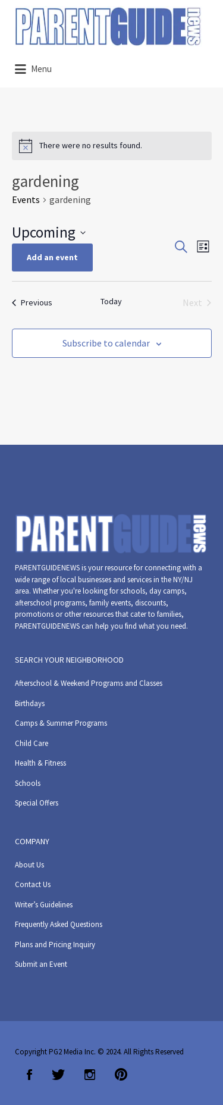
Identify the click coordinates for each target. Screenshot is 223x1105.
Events (26, 199)
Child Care (31, 743)
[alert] (112, 146)
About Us (29, 865)
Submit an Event (41, 964)
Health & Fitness (40, 763)
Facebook (29, 1074)
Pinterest (121, 1074)
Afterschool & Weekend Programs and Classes (88, 683)
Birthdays (30, 703)
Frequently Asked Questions (58, 924)
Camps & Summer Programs (61, 723)
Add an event (52, 257)
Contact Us (33, 884)
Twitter (58, 1074)
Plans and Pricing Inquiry (55, 944)
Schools (27, 783)
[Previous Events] (32, 302)
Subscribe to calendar (106, 343)
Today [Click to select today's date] (111, 301)
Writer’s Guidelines (44, 905)
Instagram (89, 1074)
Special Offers (36, 803)
